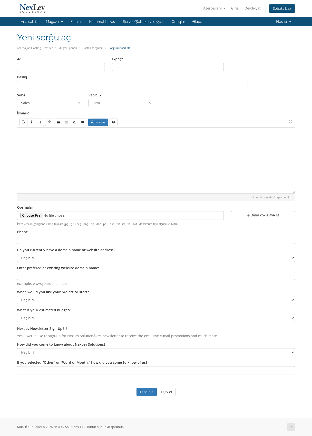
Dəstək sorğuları (92, 48)
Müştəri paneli (67, 48)
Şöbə (21, 95)
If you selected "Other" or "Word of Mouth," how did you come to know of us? (82, 362)
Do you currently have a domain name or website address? (66, 250)
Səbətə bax (282, 8)
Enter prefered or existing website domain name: (58, 268)
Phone (22, 232)
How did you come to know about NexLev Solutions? (61, 344)
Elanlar (76, 21)
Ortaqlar (178, 21)
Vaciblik (94, 95)
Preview (98, 122)
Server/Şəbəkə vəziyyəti (143, 21)
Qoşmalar (25, 207)
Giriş (235, 8)
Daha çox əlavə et (263, 215)
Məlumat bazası (102, 21)
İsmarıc (23, 113)
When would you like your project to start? (53, 292)
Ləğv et (166, 392)
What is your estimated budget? (43, 310)
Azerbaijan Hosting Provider (35, 48)
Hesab (283, 21)
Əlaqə (197, 21)
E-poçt (117, 59)
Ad (19, 59)
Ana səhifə (30, 21)
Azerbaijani (214, 8)
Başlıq (22, 77)
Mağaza (54, 21)
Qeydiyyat (252, 8)
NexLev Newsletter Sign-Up (39, 328)
